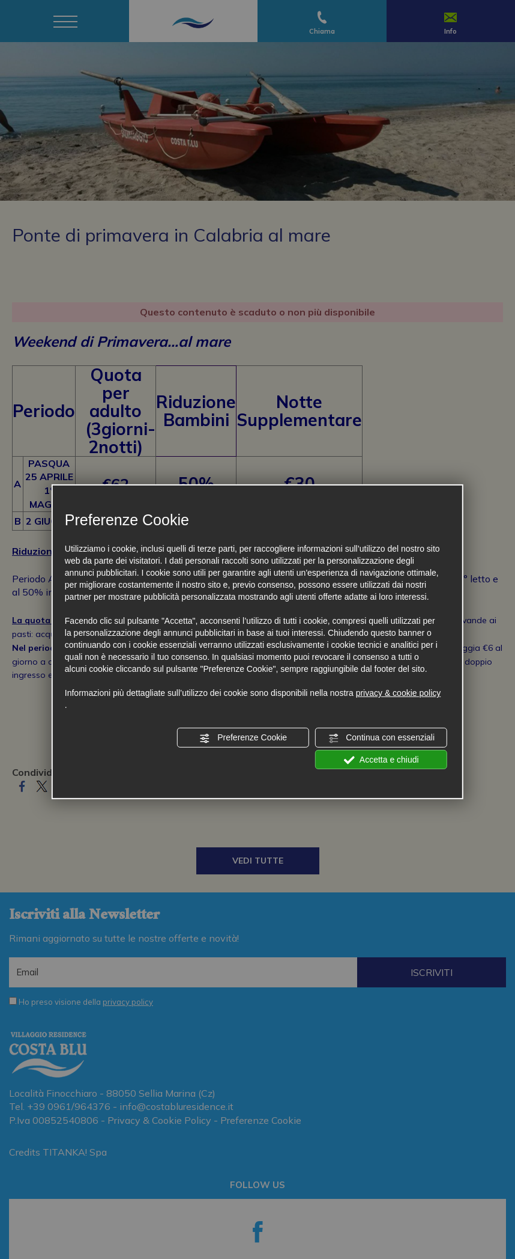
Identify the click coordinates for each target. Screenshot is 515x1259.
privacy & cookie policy (398, 693)
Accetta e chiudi (381, 759)
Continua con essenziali (381, 738)
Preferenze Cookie (243, 738)
